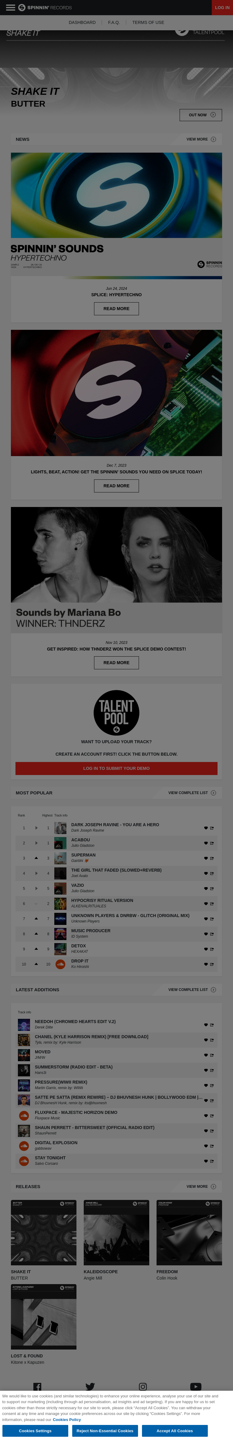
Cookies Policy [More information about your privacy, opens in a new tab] (67, 1429)
